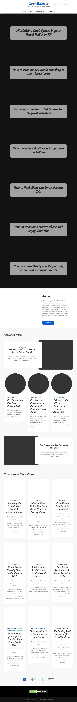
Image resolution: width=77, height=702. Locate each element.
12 (44, 679)
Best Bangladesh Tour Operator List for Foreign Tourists (22, 350)
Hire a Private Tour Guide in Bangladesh (62, 506)
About (31, 11)
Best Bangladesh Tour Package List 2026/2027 (54, 446)
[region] (19, 691)
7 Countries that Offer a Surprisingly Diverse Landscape (61, 406)
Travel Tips (65, 628)
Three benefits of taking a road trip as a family (38, 634)
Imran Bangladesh (13, 516)
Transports (19, 628)
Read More (48, 322)
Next (50, 680)
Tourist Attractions (35, 397)
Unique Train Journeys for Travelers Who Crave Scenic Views (15, 639)
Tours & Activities (40, 11)
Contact (51, 11)
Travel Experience (11, 630)
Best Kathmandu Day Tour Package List (15, 403)
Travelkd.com (38, 3)
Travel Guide (22, 347)
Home (24, 11)
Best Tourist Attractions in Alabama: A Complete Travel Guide (38, 406)
